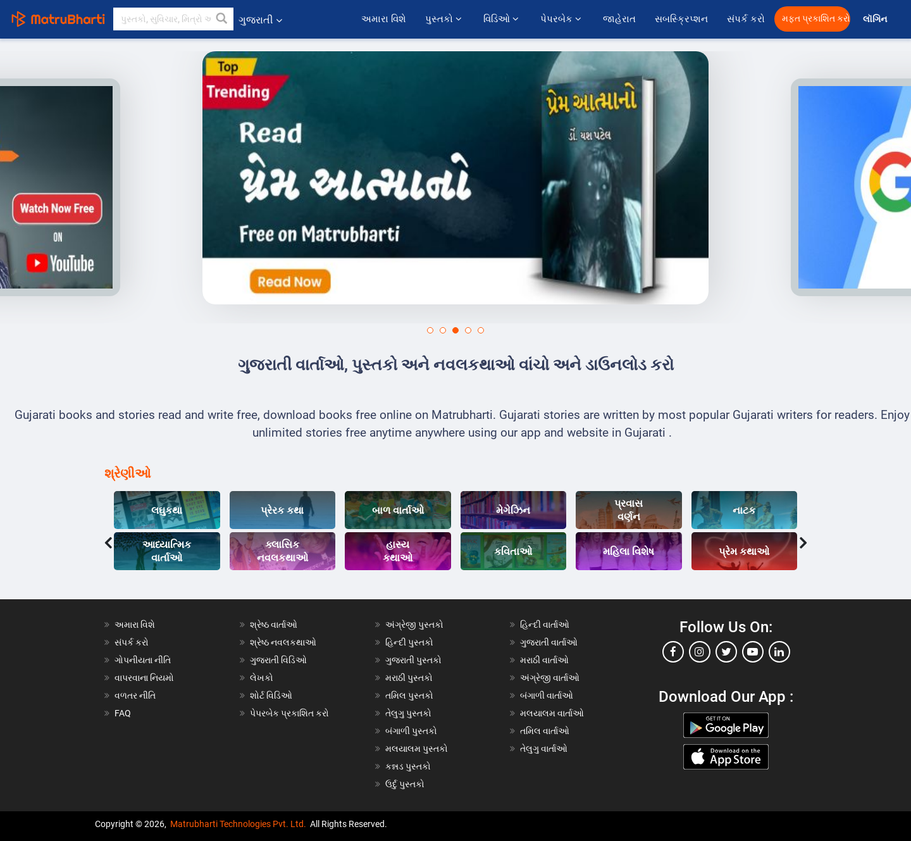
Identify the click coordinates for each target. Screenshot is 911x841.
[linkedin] (779, 652)
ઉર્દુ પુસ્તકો (405, 784)
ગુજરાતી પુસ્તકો (413, 660)
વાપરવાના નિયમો (145, 678)
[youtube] (753, 652)
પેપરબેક (562, 19)
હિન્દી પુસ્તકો (409, 642)
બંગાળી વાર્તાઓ (546, 695)
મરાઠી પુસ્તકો (409, 678)
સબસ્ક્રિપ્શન (681, 19)
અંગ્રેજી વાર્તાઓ (549, 678)
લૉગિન (876, 19)
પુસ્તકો (444, 19)
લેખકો (261, 678)
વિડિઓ (502, 19)
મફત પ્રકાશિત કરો (816, 18)
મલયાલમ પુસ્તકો (416, 749)
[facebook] (673, 652)
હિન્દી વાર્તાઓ (544, 625)
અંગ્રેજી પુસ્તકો (414, 625)
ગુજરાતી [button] (260, 20)
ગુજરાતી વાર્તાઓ (549, 642)
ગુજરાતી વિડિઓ (278, 660)
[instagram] (699, 652)
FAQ (123, 713)
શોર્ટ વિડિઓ (271, 695)
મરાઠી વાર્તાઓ (544, 660)
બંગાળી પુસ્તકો (411, 731)
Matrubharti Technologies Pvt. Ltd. (238, 824)
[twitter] (726, 652)
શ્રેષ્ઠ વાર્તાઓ (273, 625)
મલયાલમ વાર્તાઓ (552, 713)
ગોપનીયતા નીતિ (143, 660)
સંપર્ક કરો (746, 19)
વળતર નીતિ (135, 695)
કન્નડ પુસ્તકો (408, 766)
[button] (222, 19)
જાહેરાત (619, 19)
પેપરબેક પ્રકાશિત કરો (289, 713)
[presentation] (107, 539)
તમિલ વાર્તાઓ (544, 731)
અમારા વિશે (383, 19)
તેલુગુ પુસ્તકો (408, 713)
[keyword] (173, 19)
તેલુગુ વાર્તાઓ (543, 749)
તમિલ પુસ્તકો (409, 695)
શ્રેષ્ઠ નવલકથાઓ (283, 642)
